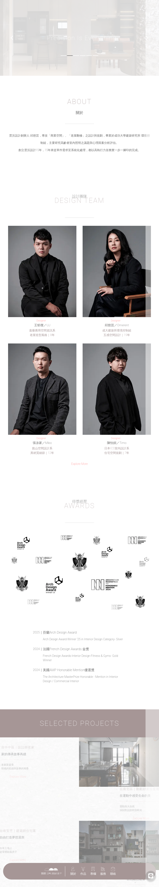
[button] (12, 38)
